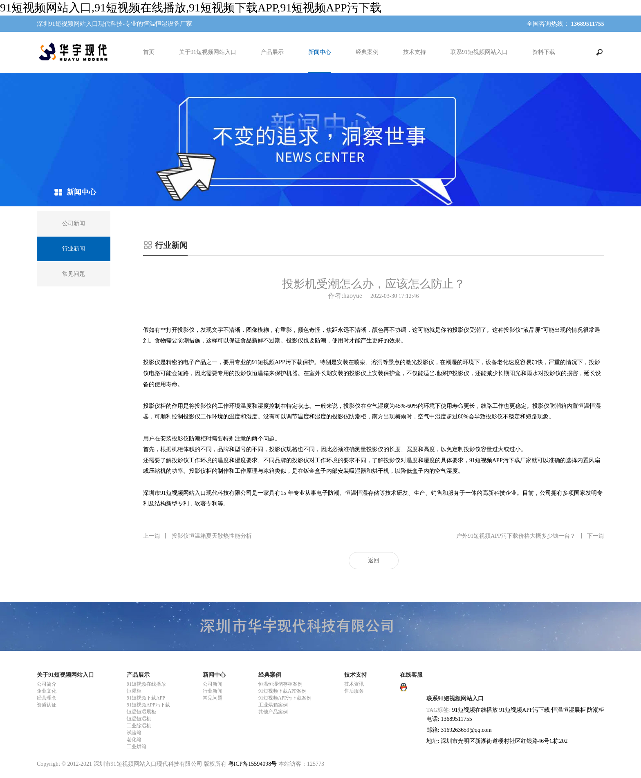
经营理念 (46, 698)
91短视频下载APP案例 (282, 691)
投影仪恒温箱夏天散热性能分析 (197, 536)
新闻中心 (319, 52)
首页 (149, 52)
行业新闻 (212, 691)
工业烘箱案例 (273, 705)
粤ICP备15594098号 (252, 764)
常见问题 (212, 698)
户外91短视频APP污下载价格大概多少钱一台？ (530, 536)
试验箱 (134, 733)
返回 (373, 560)
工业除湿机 (139, 726)
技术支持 (414, 52)
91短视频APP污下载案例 (285, 698)
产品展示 (272, 52)
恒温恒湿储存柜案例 (280, 684)
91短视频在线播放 (146, 684)
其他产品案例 (273, 712)
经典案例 (367, 52)
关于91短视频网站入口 (207, 52)
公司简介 (46, 684)
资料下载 (543, 52)
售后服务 (354, 691)
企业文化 (46, 691)
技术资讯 (354, 684)
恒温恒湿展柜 (141, 712)
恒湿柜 (134, 691)
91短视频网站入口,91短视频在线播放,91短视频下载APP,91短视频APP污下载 (190, 7)
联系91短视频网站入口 (479, 52)
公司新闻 (212, 684)
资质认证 (46, 705)
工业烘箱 (136, 746)
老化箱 (134, 739)
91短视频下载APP (146, 698)
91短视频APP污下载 (148, 705)
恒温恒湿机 (139, 719)
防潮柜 (595, 710)
